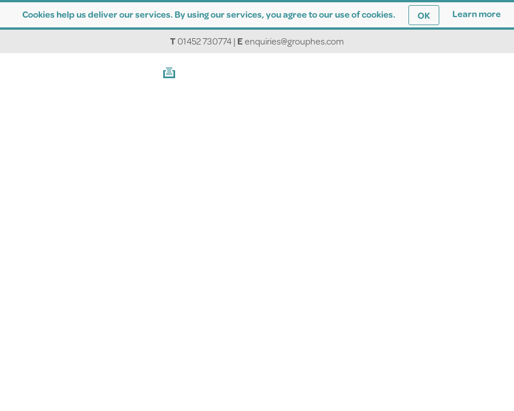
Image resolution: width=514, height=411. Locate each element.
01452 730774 (204, 40)
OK (424, 15)
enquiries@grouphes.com (294, 40)
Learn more (476, 13)
